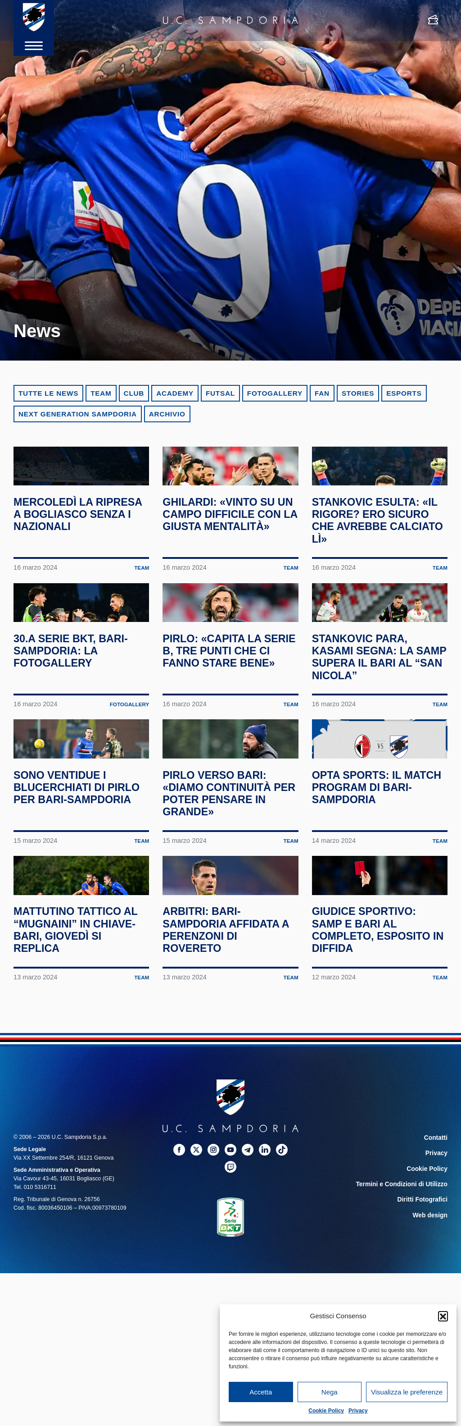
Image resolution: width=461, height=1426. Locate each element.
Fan (322, 393)
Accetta (260, 1392)
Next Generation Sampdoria (77, 414)
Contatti (436, 1285)
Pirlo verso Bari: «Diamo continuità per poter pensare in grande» (226, 904)
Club (134, 393)
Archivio (167, 414)
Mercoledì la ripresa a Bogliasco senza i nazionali (73, 557)
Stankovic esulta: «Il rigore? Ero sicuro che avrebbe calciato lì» (378, 557)
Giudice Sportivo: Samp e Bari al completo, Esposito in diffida (378, 1078)
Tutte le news (48, 393)
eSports (403, 393)
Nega (329, 1392)
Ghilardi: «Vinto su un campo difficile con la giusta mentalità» (225, 557)
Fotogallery (275, 393)
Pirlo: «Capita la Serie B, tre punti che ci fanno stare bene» (226, 730)
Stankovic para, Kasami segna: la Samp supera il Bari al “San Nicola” (377, 730)
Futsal (220, 393)
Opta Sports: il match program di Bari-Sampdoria (372, 898)
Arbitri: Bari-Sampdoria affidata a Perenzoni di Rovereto (228, 1078)
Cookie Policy (326, 1411)
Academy (175, 393)
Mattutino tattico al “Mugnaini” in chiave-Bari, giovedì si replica (79, 1078)
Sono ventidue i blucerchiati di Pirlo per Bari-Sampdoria (65, 904)
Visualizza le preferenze (407, 1392)
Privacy (358, 1411)
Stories (358, 393)
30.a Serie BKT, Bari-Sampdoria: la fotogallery (77, 724)
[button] (442, 1316)
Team (100, 393)
